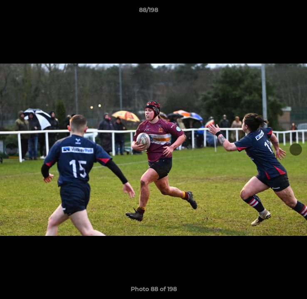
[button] (277, 12)
